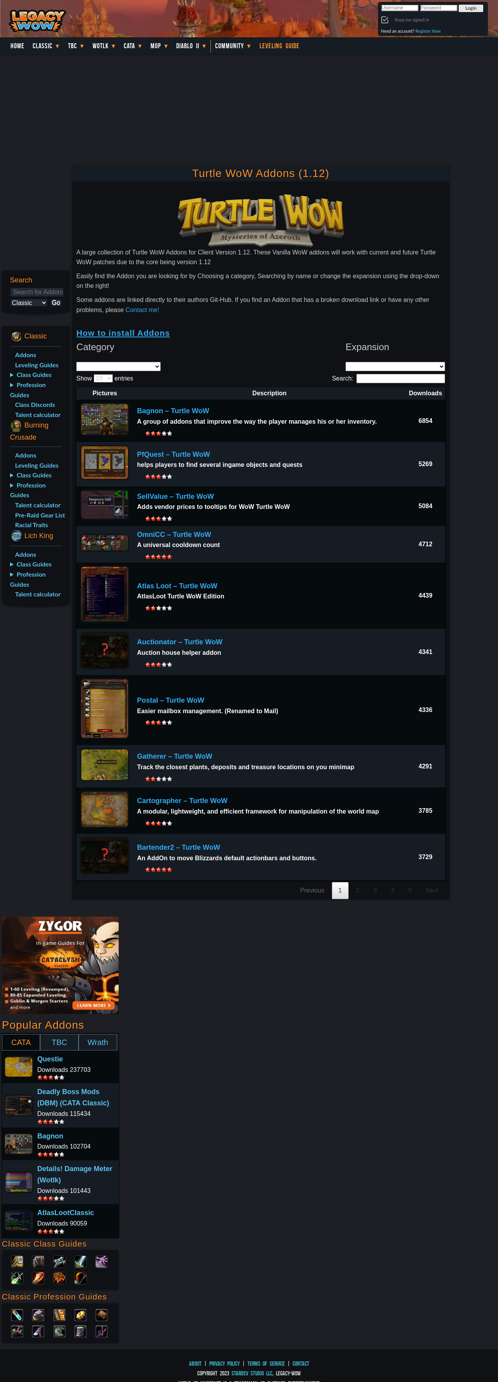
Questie (50, 1059)
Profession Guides (28, 389)
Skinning (59, 1331)
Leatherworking (101, 1314)
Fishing (101, 1331)
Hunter (80, 1277)
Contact (301, 1363)
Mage (38, 1277)
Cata (129, 46)
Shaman (59, 1277)
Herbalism (17, 1331)
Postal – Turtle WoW (170, 700)
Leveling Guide (280, 46)
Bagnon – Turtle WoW (173, 411)
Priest (59, 1261)
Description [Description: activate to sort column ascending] (270, 393)
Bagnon (50, 1136)
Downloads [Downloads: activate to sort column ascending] (425, 393)
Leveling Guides (37, 364)
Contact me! (142, 310)
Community (229, 46)
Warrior (80, 1261)
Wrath (98, 1042)
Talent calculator (38, 414)
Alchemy (17, 1314)
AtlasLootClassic (65, 1213)
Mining (38, 1331)
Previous (312, 890)
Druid (38, 1261)
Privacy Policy (224, 1363)
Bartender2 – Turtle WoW (178, 847)
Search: (388, 378)
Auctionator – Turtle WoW (179, 642)
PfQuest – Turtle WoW (173, 454)
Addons (25, 354)
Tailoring (80, 1331)
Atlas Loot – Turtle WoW (177, 586)
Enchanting (59, 1314)
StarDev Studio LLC (251, 1373)
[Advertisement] (34, 735)
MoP (156, 46)
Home (18, 46)
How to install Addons (123, 332)
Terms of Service (266, 1363)
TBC (72, 46)
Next (432, 890)
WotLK (101, 46)
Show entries (104, 378)
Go (56, 302)
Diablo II (187, 46)
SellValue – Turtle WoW (175, 496)
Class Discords (35, 404)
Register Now (428, 30)
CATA (21, 1042)
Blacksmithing (38, 1314)
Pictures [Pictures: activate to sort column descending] (105, 393)
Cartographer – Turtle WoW (182, 801)
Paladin (17, 1261)
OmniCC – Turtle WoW (174, 534)
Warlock (101, 1261)
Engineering (80, 1314)
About (195, 1363)
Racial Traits (31, 524)
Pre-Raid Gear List (40, 515)
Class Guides (34, 374)
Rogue (17, 1277)
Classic (43, 46)
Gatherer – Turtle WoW (174, 756)
